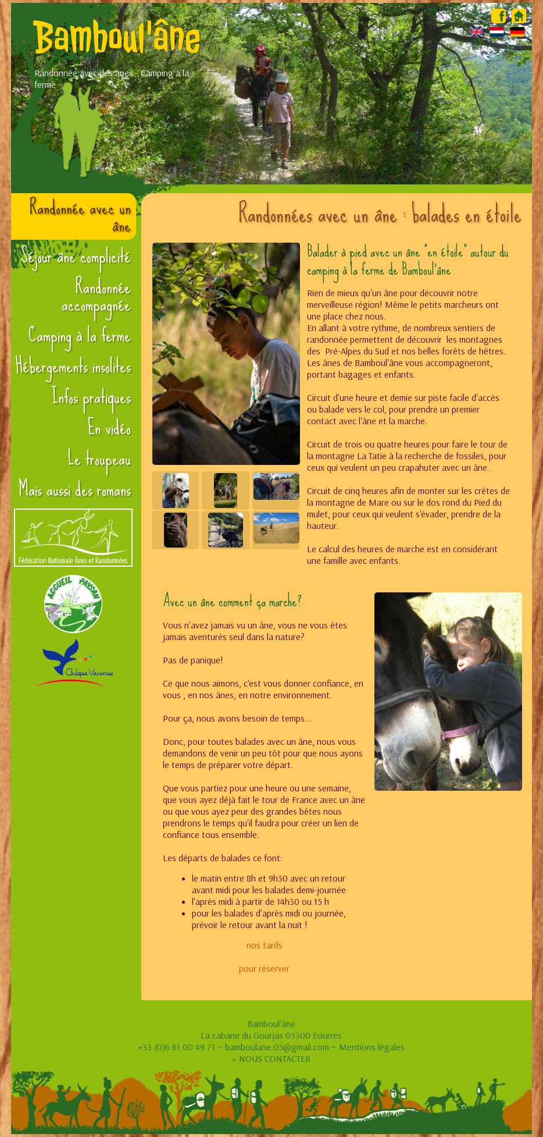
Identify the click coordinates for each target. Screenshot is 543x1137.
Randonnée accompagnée (96, 295)
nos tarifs (265, 945)
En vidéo (109, 427)
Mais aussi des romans (75, 489)
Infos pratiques (91, 396)
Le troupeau (99, 458)
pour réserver (264, 968)
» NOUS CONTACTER (271, 1058)
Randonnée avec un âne (80, 216)
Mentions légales (372, 1047)
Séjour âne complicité (76, 256)
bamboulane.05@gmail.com (277, 1047)
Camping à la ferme (79, 335)
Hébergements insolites (73, 366)
